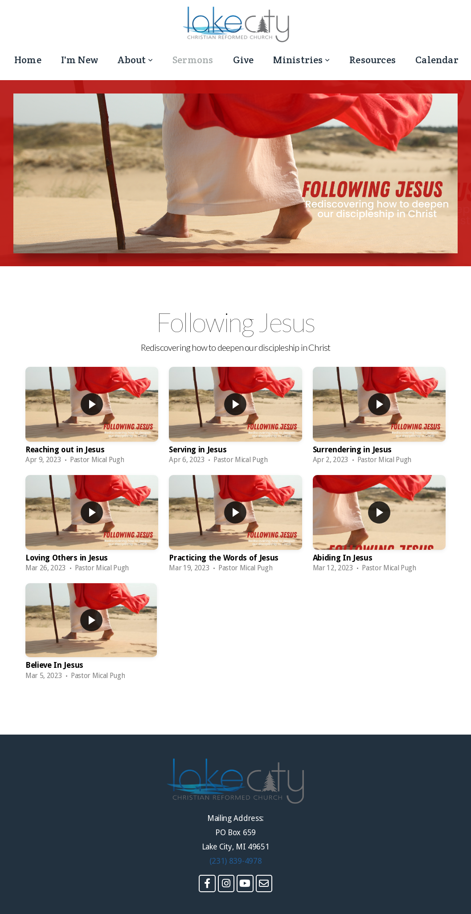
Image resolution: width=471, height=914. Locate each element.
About (135, 59)
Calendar (437, 59)
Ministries (301, 59)
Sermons (192, 59)
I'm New (79, 59)
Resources (372, 59)
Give (243, 59)
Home (27, 59)
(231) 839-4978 (235, 861)
